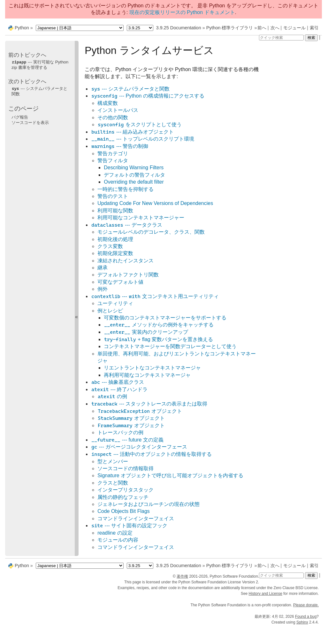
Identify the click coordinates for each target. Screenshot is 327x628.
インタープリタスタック (125, 490)
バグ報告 (19, 117)
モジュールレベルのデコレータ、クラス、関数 (151, 232)
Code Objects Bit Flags (123, 511)
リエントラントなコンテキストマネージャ (152, 367)
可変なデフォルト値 (120, 282)
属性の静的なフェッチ (122, 497)
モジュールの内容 (117, 540)
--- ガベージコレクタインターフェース (139, 446)
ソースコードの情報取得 (125, 468)
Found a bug (305, 616)
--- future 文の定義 (127, 439)
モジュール (294, 27)
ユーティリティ (115, 303)
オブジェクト (139, 411)
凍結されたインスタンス (125, 260)
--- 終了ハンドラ (119, 389)
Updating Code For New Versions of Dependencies (155, 203)
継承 (102, 267)
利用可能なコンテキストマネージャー (140, 217)
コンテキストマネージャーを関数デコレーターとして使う (170, 346)
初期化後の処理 (115, 239)
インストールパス (117, 110)
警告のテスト (112, 196)
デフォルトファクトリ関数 (128, 274)
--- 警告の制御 (119, 146)
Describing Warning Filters (134, 167)
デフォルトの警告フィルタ (134, 175)
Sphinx (302, 622)
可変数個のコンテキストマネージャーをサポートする (165, 317)
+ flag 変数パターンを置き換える (158, 339)
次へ (274, 27)
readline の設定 (114, 533)
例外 (102, 289)
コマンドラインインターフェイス (135, 518)
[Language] (80, 28)
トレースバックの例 (120, 432)
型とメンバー (112, 461)
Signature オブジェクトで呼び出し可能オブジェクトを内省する (170, 475)
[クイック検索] (281, 37)
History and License (265, 593)
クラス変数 (110, 246)
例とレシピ (110, 310)
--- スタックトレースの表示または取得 (149, 403)
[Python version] (140, 28)
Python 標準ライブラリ (229, 27)
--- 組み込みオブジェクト (132, 132)
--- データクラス (126, 225)
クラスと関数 (112, 483)
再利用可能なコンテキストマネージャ (147, 375)
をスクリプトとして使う (139, 124)
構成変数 (107, 103)
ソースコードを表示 (30, 122)
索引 (314, 27)
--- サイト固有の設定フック (129, 525)
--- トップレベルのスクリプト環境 (142, 139)
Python (22, 27)
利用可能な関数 (115, 210)
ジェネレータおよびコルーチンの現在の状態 (148, 504)
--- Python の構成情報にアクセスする (147, 96)
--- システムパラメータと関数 (130, 88)
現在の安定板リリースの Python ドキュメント (182, 12)
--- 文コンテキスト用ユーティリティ (155, 296)
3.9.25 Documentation (178, 27)
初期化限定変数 (115, 253)
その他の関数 (112, 117)
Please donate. (306, 605)
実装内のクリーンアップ (146, 332)
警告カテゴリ (112, 153)
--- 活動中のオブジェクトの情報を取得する (151, 454)
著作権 (182, 576)
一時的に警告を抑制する (125, 189)
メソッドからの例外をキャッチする (159, 324)
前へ (261, 27)
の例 (112, 396)
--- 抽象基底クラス (117, 382)
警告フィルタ (112, 160)
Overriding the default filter (134, 182)
